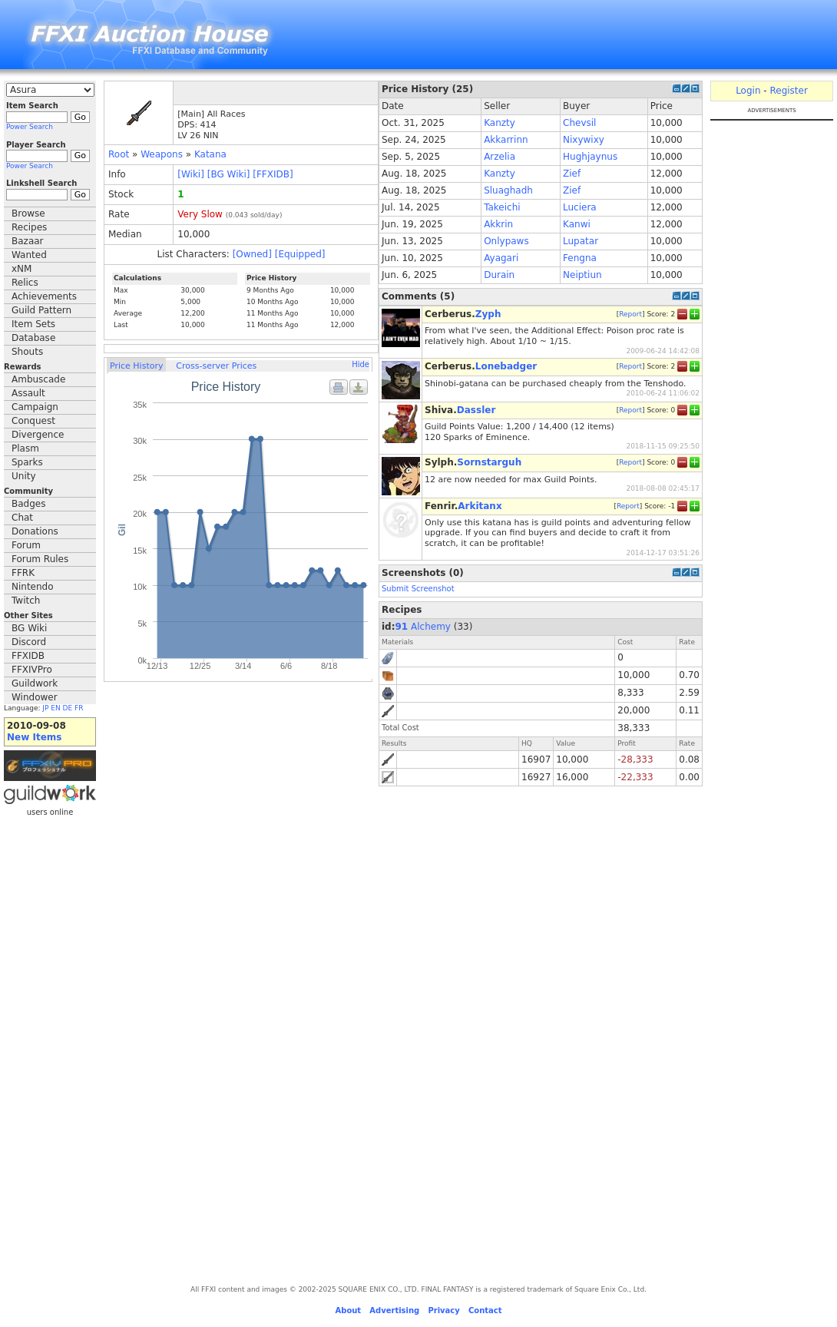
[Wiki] (190, 174)
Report (630, 314)
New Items (34, 737)
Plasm (25, 448)
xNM (21, 268)
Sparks (27, 462)
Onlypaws (506, 241)
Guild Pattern (41, 310)
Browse (28, 213)
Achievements (44, 296)
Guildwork (35, 683)
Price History (136, 366)
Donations (35, 531)
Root (118, 154)
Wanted (29, 255)
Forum (26, 545)
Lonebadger (506, 366)
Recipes (29, 227)
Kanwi (577, 224)
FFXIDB (28, 655)
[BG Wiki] (228, 174)
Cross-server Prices (216, 366)
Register (788, 90)
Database (33, 338)
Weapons (162, 154)
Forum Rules (40, 559)
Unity (24, 476)
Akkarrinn (506, 139)
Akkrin (498, 224)
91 (402, 626)
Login (748, 90)
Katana (210, 154)
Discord (29, 642)
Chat (22, 517)
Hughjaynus (590, 156)
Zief (572, 173)
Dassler (476, 410)
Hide (360, 364)
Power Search (29, 127)
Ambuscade (38, 379)
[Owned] (252, 254)
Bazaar (28, 241)
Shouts (27, 351)
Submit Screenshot (418, 588)
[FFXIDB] (273, 174)
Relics (25, 282)
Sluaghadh (508, 190)
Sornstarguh (489, 462)
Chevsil (579, 122)
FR (78, 708)
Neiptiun (582, 275)
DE (68, 708)
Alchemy (431, 626)
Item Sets (33, 324)
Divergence (38, 434)
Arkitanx (479, 506)
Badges (28, 503)
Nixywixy (583, 139)
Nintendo (33, 586)
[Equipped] (300, 254)
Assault (28, 393)
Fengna (580, 258)
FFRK (23, 573)
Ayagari (501, 258)
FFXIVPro (32, 669)
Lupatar (580, 241)
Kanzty (499, 122)
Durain (499, 275)
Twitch (26, 600)
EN (55, 708)
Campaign (35, 407)
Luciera (580, 207)
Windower (35, 697)
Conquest (33, 420)
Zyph (488, 314)
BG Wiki (29, 628)
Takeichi (502, 207)
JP (45, 708)
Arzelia (499, 156)
